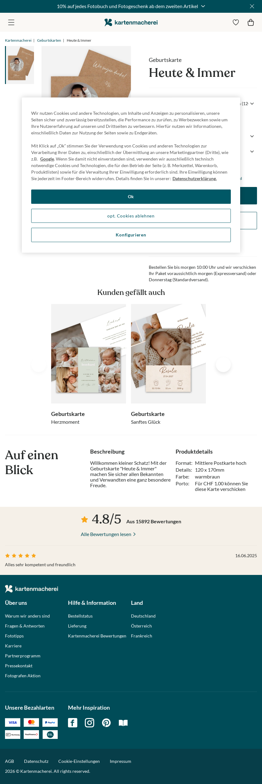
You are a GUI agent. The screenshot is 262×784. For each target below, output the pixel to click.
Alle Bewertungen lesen (106, 534)
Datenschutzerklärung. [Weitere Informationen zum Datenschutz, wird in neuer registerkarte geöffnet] (194, 178)
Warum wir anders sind (27, 616)
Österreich (141, 625)
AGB (9, 761)
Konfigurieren (131, 234)
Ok (131, 196)
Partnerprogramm (23, 655)
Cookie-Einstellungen (79, 761)
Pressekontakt (18, 665)
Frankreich (141, 635)
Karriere (13, 645)
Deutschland (143, 616)
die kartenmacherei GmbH (131, 22)
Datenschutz (36, 761)
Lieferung (77, 625)
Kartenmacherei (18, 40)
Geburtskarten (49, 40)
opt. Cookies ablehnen (131, 215)
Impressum (120, 761)
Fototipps (14, 635)
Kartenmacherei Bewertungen (97, 635)
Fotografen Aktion (23, 675)
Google (47, 158)
